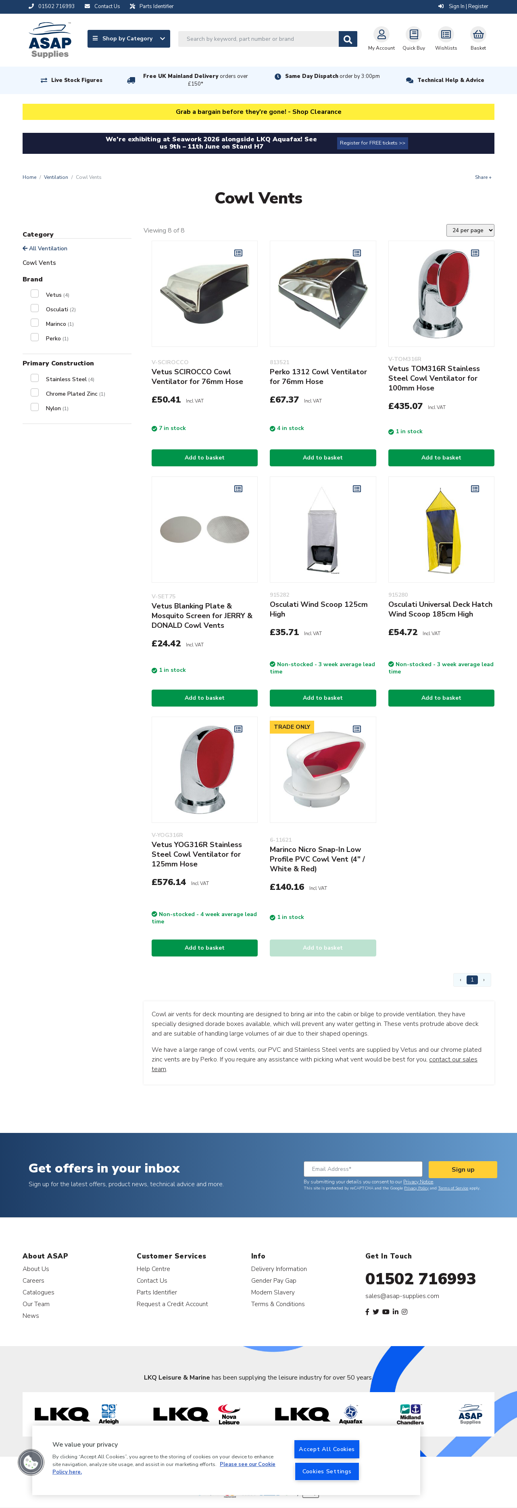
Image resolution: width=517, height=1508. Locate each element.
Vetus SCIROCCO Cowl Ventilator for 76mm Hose (197, 376)
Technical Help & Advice (450, 80)
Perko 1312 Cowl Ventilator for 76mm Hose (318, 376)
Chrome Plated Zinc (75, 394)
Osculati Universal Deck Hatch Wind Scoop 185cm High (440, 609)
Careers (33, 1280)
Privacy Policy (416, 1188)
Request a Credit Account (172, 1304)
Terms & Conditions (278, 1304)
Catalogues (38, 1292)
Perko (57, 338)
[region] (226, 1460)
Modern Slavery (273, 1292)
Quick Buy (413, 38)
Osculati (61, 309)
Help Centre (153, 1269)
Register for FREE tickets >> (372, 143)
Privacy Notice (418, 1182)
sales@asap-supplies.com (402, 1296)
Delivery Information (279, 1269)
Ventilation (56, 177)
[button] (31, 1462)
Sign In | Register (463, 6)
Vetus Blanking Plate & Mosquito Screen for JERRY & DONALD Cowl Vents (202, 615)
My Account (381, 38)
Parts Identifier (157, 1292)
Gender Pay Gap (273, 1280)
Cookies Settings (327, 1471)
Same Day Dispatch (332, 76)
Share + (483, 177)
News (31, 1315)
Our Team (36, 1304)
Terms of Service (453, 1188)
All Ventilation (45, 248)
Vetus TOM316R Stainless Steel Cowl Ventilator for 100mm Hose (434, 378)
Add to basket (205, 457)
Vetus (57, 295)
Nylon (57, 408)
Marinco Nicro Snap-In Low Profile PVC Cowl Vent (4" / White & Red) (317, 859)
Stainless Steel (70, 379)
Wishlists (446, 38)
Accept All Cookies (327, 1449)
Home (29, 177)
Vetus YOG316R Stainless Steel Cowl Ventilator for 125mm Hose (197, 854)
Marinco (60, 324)
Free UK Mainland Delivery (195, 80)
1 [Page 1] (472, 980)
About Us (36, 1269)
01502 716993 (420, 1279)
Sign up (463, 1169)
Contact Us (152, 1280)
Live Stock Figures (76, 80)
